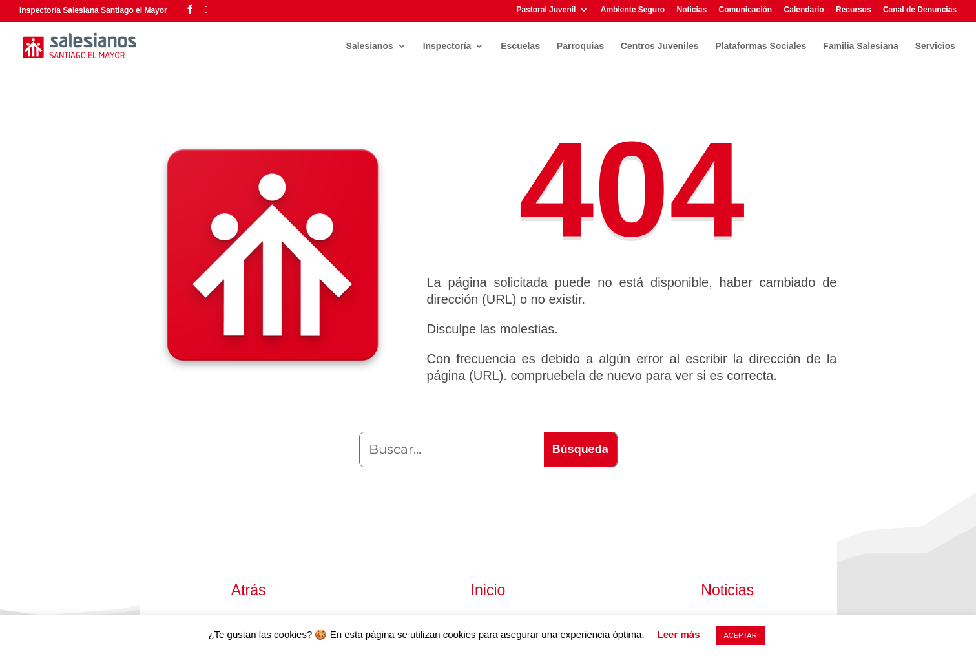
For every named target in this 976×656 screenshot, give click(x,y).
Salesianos (369, 46)
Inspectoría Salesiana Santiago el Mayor (93, 10)
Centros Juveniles (660, 46)
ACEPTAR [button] (739, 635)
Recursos (853, 10)
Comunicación (746, 10)
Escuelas (520, 46)
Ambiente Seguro (633, 10)
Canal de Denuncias (920, 10)
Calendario (804, 10)
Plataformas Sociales (760, 46)
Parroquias (580, 46)
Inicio (488, 590)
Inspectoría (447, 46)
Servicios (935, 46)
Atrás (248, 590)
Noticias (691, 10)
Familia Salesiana (860, 46)
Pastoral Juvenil (546, 10)
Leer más (679, 634)
